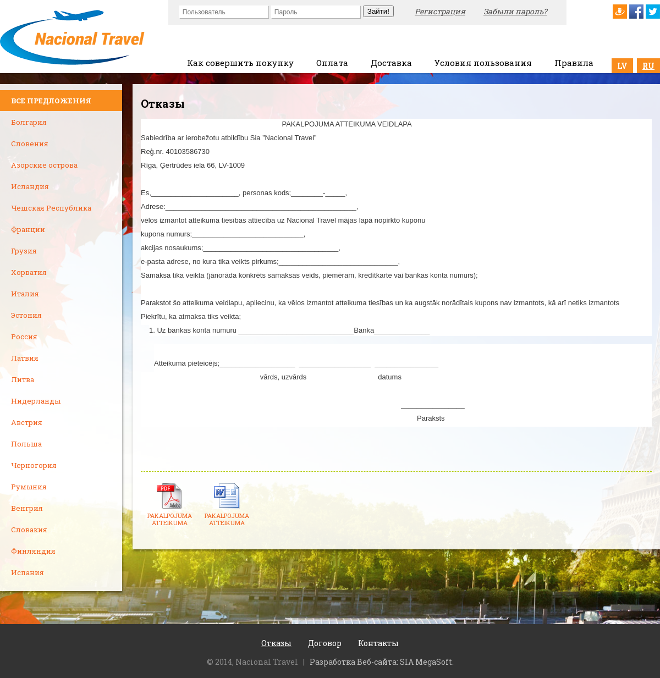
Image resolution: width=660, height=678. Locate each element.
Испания (27, 572)
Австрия (26, 422)
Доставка (391, 62)
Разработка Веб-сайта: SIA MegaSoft (381, 662)
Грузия (24, 251)
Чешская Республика (51, 208)
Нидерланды (36, 401)
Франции (28, 229)
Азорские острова (44, 165)
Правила (573, 62)
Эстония (26, 315)
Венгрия (27, 508)
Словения (29, 143)
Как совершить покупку (240, 62)
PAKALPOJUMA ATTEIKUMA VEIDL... (169, 522)
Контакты (378, 643)
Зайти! (378, 11)
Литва (22, 379)
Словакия (29, 529)
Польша (26, 444)
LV (622, 65)
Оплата (332, 62)
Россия (24, 336)
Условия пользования (483, 62)
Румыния (29, 487)
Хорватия (29, 272)
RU (648, 65)
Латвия (24, 358)
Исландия (30, 186)
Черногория (34, 465)
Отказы (276, 643)
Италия (25, 294)
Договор (325, 643)
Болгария (29, 122)
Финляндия (33, 551)
